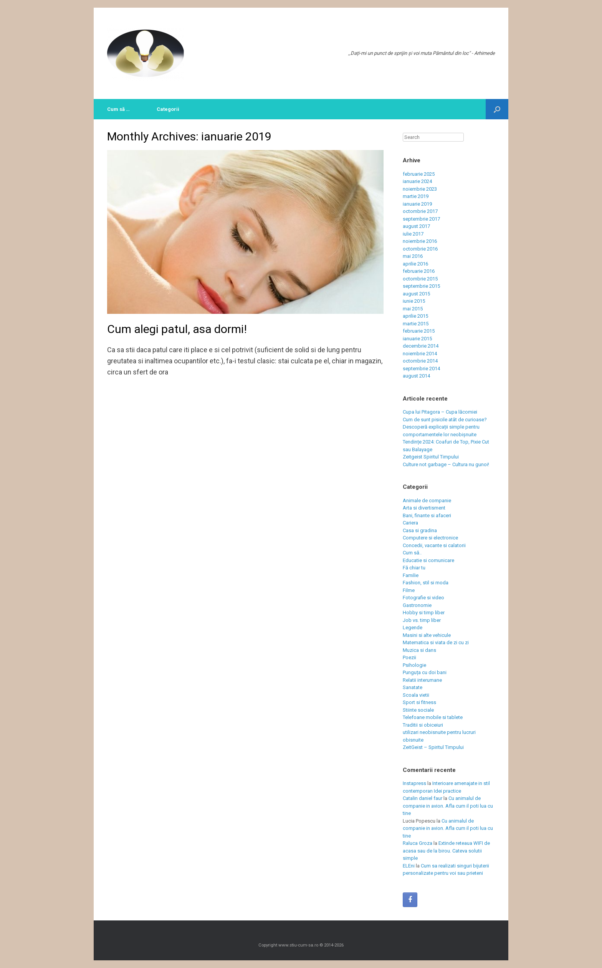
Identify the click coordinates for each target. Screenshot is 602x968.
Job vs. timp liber (422, 620)
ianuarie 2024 (417, 181)
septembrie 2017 (421, 219)
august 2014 (416, 376)
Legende (412, 627)
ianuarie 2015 (417, 338)
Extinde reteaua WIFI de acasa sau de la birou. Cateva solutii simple (446, 850)
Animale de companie (427, 500)
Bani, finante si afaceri (427, 515)
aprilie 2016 (415, 264)
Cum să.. (412, 553)
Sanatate (412, 687)
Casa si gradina (420, 530)
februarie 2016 (419, 271)
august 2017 (416, 226)
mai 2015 (413, 309)
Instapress (414, 783)
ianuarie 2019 (417, 204)
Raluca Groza (417, 843)
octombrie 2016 (420, 249)
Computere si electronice (430, 538)
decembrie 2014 (420, 346)
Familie (410, 575)
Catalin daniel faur (422, 798)
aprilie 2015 (415, 316)
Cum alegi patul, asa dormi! (177, 329)
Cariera (410, 523)
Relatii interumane (422, 680)
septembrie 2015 (421, 286)
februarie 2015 (419, 331)
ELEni (409, 866)
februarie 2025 (419, 174)
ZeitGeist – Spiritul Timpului (433, 747)
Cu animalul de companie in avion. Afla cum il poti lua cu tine (448, 805)
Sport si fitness (419, 702)
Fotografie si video (423, 597)
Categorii (168, 109)
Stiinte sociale (418, 710)
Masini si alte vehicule (427, 635)
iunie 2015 (414, 301)
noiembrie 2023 (420, 189)
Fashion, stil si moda (425, 582)
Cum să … (118, 109)
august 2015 (416, 294)
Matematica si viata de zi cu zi (436, 642)
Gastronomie (417, 605)
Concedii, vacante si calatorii (434, 545)
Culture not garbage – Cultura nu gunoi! (446, 464)
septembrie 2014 (421, 368)
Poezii (409, 657)
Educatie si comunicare (428, 560)
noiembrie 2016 (420, 241)
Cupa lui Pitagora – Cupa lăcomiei (440, 412)
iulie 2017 (413, 234)
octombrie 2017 (420, 211)
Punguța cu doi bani (425, 672)
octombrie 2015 (420, 279)
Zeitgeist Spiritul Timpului (431, 457)
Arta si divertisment (424, 508)
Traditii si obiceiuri (423, 725)
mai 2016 (413, 256)
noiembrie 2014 (420, 353)
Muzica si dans (419, 650)
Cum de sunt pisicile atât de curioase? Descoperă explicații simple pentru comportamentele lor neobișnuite (445, 427)
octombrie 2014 (420, 361)
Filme (409, 590)
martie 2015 (415, 324)
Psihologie (414, 665)
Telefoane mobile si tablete (433, 717)
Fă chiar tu (414, 568)
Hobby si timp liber (424, 612)
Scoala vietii (416, 695)
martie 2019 (415, 196)
